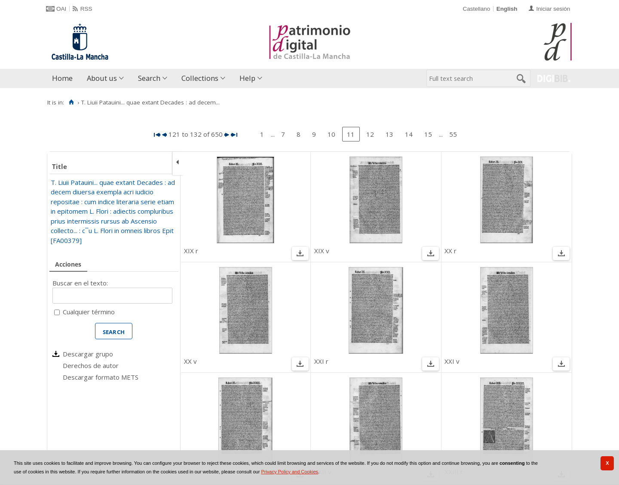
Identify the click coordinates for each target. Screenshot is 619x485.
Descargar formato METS (100, 377)
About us (102, 78)
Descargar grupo (88, 354)
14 (409, 134)
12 (370, 134)
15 (428, 134)
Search (149, 78)
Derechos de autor (91, 365)
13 (389, 134)
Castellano (476, 9)
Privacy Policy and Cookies (289, 471)
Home (62, 78)
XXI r (321, 361)
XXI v (452, 361)
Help (247, 78)
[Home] (71, 102)
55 (453, 134)
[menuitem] (64, 78)
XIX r (191, 250)
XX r (450, 250)
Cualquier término (89, 311)
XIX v (321, 250)
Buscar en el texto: (80, 283)
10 (331, 134)
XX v (190, 361)
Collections (199, 78)
